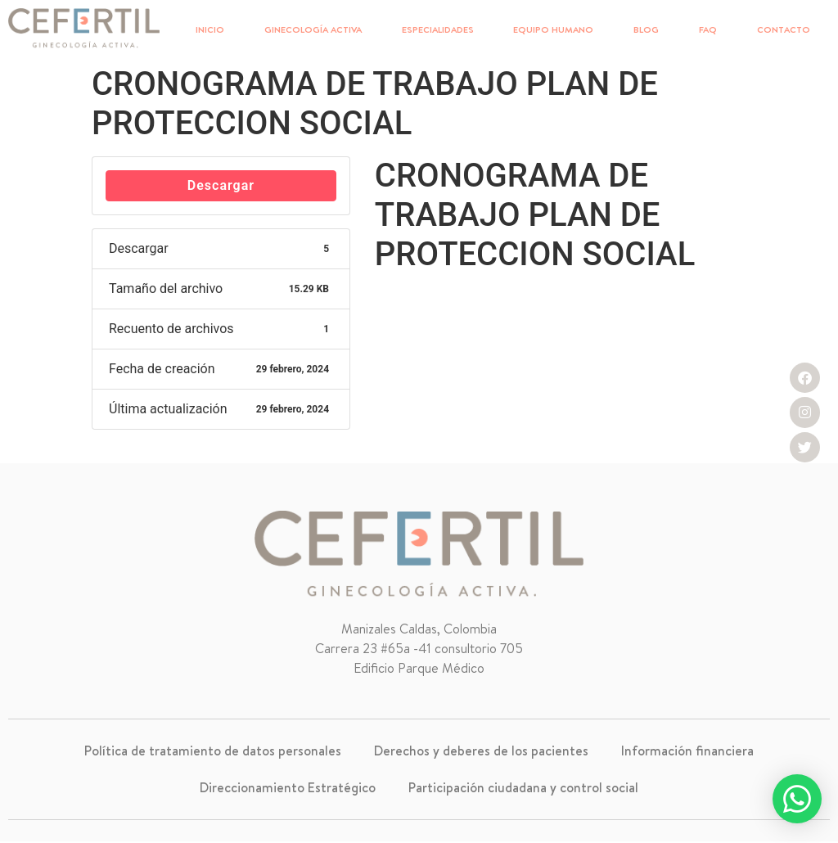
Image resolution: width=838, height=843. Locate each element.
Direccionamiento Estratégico (288, 789)
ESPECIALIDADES (438, 29)
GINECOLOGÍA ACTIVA (313, 29)
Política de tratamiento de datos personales (212, 751)
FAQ (708, 29)
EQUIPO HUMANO (553, 29)
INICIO (210, 29)
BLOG (646, 29)
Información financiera (687, 751)
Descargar (221, 185)
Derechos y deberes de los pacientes (481, 751)
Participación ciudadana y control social (523, 789)
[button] (797, 798)
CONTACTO (783, 29)
